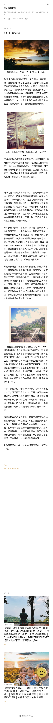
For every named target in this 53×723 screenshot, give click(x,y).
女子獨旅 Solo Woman (13, 19)
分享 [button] (5, 465)
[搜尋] (47, 3)
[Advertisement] (26, 502)
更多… (27, 19)
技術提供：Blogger (26, 715)
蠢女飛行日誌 (10, 8)
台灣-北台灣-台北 (13, 468)
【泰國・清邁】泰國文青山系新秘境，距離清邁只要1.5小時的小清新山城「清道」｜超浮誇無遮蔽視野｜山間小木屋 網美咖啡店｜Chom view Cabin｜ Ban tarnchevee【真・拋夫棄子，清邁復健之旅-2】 (26, 634)
